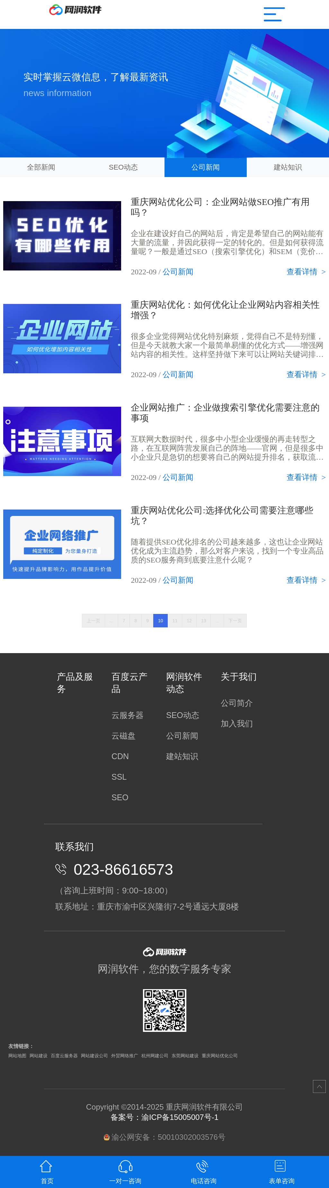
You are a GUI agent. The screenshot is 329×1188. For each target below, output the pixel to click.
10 (160, 620)
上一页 (93, 620)
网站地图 (17, 1055)
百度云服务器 (64, 1055)
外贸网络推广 (124, 1055)
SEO (120, 797)
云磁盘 (123, 735)
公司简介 (237, 702)
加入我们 (237, 723)
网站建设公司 (94, 1055)
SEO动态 (123, 167)
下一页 (235, 620)
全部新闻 (41, 167)
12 (189, 620)
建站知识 (288, 167)
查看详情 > (306, 272)
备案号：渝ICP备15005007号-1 (164, 1117)
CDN (120, 756)
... (111, 620)
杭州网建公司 (154, 1055)
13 (203, 620)
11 (175, 620)
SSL (119, 776)
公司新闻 (205, 167)
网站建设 (39, 1055)
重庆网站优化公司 (220, 1055)
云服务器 (127, 715)
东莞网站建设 (185, 1055)
